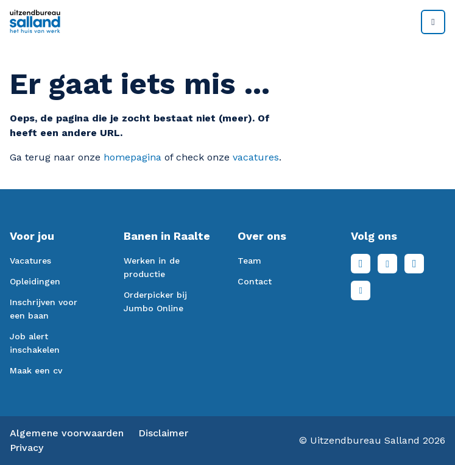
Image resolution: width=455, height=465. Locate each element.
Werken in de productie (152, 267)
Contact (255, 281)
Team (249, 260)
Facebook (360, 263)
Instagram (414, 263)
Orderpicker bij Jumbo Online (155, 301)
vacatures (256, 157)
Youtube (360, 290)
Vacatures (30, 260)
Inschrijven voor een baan (43, 308)
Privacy (26, 447)
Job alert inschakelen (35, 343)
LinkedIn (387, 263)
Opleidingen (35, 281)
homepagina (132, 157)
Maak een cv (36, 370)
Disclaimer (163, 433)
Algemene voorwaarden (67, 433)
